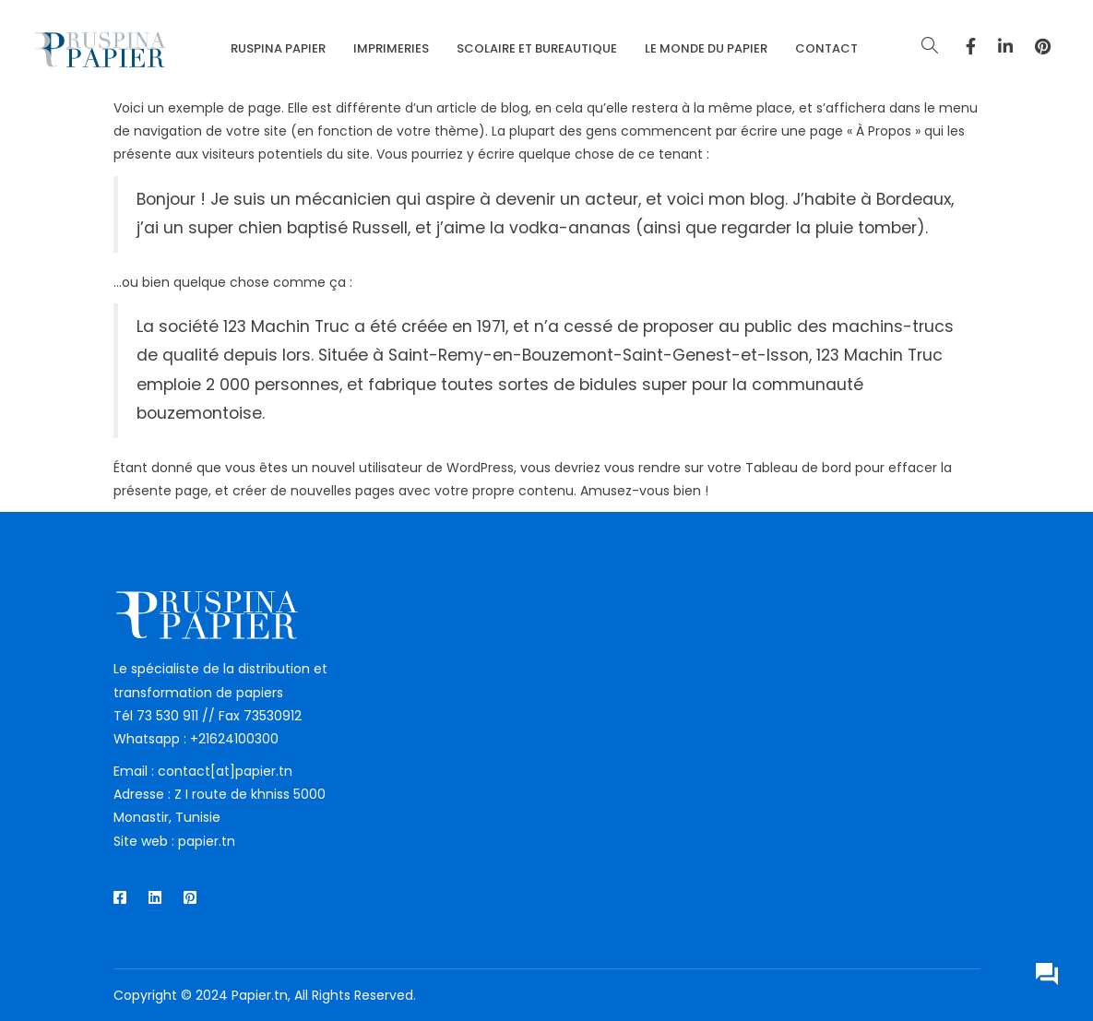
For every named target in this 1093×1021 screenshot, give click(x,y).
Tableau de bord (798, 467)
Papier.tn (260, 995)
